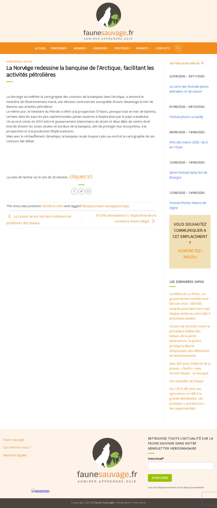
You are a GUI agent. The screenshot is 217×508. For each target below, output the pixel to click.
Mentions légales (15, 455)
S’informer (59, 48)
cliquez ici (81, 176)
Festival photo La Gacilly (186, 117)
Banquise (88, 206)
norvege (123, 206)
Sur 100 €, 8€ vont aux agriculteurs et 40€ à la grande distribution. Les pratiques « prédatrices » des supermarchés (187, 398)
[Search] (178, 48)
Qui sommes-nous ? (17, 447)
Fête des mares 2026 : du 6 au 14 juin (188, 144)
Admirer (81, 48)
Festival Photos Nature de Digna (187, 205)
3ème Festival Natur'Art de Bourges (188, 174)
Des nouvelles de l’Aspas (186, 381)
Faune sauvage (105, 206)
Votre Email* (156, 459)
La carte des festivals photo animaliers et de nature (189, 88)
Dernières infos (19, 62)
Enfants (143, 48)
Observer (101, 48)
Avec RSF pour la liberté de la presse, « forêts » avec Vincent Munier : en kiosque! (189, 368)
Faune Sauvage (13, 439)
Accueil (40, 48)
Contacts (163, 48)
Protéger (123, 48)
